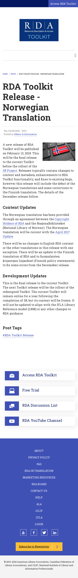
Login (39, 524)
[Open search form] (45, 4)
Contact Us (39, 491)
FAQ (39, 464)
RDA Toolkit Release (19, 335)
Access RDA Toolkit (63, 3)
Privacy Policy (39, 457)
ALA (39, 504)
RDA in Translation (39, 470)
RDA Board (39, 484)
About (39, 450)
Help (39, 497)
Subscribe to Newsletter (34, 546)
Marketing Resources (39, 477)
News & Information (26, 134)
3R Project (10, 170)
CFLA (39, 517)
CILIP (39, 511)
